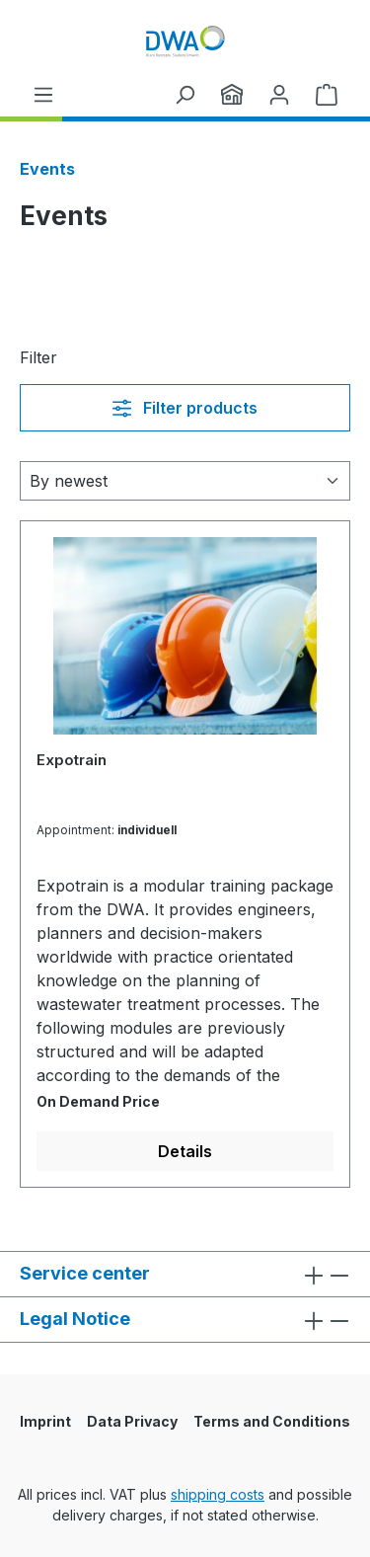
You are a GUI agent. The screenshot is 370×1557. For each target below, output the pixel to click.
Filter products (185, 408)
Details (185, 1151)
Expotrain (72, 759)
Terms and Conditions (271, 1421)
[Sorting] (185, 481)
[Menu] (43, 94)
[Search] (184, 94)
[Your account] (279, 94)
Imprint (45, 1421)
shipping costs (217, 1494)
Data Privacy (132, 1421)
